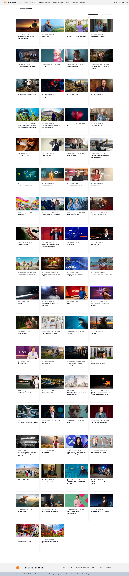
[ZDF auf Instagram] (32, 568)
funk (93, 568)
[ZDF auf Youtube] (39, 568)
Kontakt (18, 574)
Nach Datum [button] (93, 16)
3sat (64, 568)
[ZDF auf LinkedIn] (26, 568)
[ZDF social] (42, 568)
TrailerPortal (28, 574)
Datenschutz (70, 574)
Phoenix (108, 568)
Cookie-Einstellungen (84, 574)
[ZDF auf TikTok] (29, 568)
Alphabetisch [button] (106, 16)
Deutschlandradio (82, 568)
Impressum (97, 574)
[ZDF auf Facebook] (36, 568)
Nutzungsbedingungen (56, 574)
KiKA (100, 568)
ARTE (71, 568)
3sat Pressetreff (40, 574)
